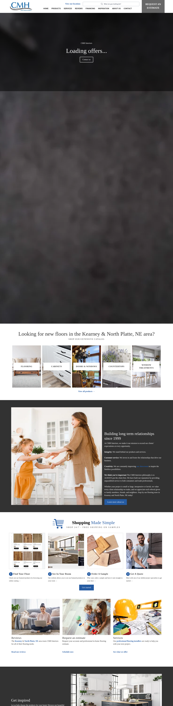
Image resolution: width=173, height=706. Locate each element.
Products (56, 8)
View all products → (86, 391)
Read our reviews (18, 652)
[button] (56, 9)
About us (116, 8)
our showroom (142, 466)
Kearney (18, 641)
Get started (86, 587)
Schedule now (68, 652)
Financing (90, 8)
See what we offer (120, 652)
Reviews (79, 8)
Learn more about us (115, 502)
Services (68, 8)
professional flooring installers (129, 641)
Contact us (86, 60)
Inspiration (103, 8)
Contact (128, 8)
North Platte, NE (31, 641)
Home (46, 8)
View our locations (72, 4)
